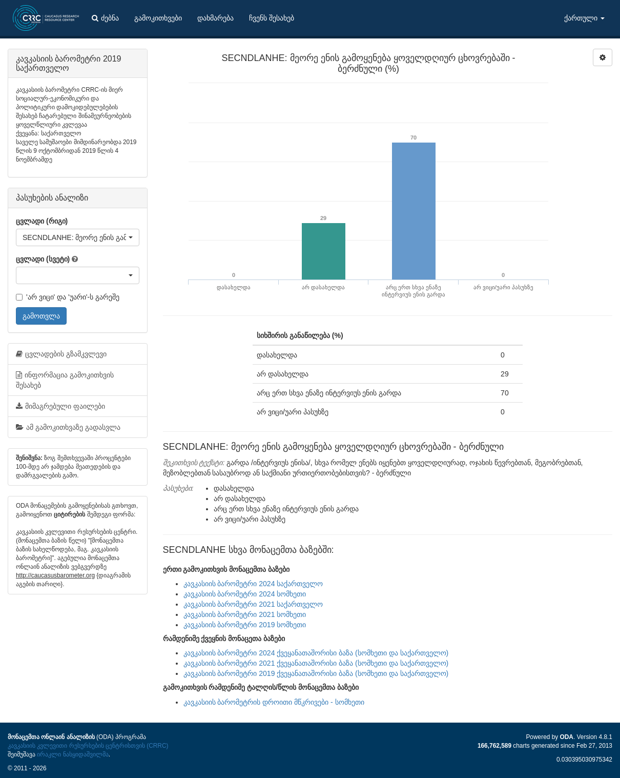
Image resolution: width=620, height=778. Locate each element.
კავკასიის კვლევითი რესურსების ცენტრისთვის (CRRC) (88, 745)
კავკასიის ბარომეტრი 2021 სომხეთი (244, 614)
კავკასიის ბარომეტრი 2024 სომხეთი (244, 594)
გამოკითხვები (158, 18)
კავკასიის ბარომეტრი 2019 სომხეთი (244, 625)
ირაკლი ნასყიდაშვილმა (72, 754)
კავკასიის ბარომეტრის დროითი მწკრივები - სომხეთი (273, 702)
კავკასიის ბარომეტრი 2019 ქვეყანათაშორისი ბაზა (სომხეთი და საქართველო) (316, 673)
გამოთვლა (41, 316)
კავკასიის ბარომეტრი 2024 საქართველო (253, 584)
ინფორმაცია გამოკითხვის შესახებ (65, 380)
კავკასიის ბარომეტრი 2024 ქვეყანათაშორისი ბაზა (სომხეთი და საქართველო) (316, 653)
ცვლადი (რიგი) (42, 221)
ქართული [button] (584, 18)
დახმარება (215, 18)
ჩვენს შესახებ (271, 18)
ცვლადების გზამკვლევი (61, 354)
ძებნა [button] (105, 18)
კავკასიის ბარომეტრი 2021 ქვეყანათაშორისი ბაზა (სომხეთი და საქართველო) (316, 663)
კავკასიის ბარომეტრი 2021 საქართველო (253, 604)
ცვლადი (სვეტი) (43, 259)
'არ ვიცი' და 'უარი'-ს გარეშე (67, 297)
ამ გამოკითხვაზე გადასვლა (68, 427)
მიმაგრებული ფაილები (60, 406)
